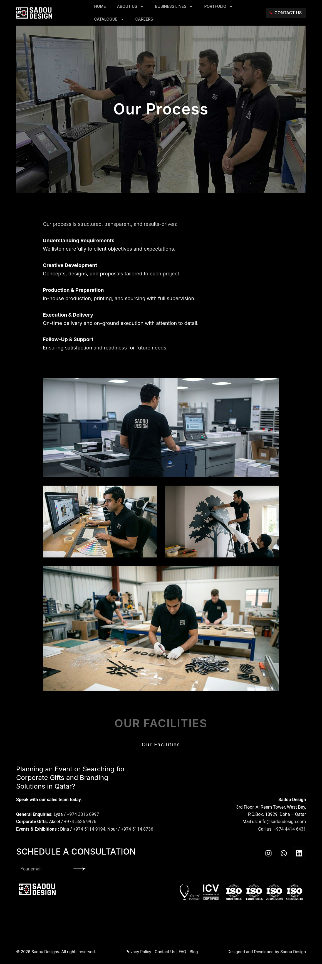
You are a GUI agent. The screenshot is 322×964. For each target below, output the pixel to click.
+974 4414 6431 (290, 829)
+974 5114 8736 (137, 829)
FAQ (182, 951)
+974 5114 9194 (89, 829)
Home (100, 6)
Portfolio (218, 6)
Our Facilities (161, 744)
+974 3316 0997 (83, 814)
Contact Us (165, 951)
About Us (130, 6)
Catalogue (109, 19)
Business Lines (174, 6)
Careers (144, 19)
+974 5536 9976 (80, 821)
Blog (194, 951)
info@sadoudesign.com (282, 821)
